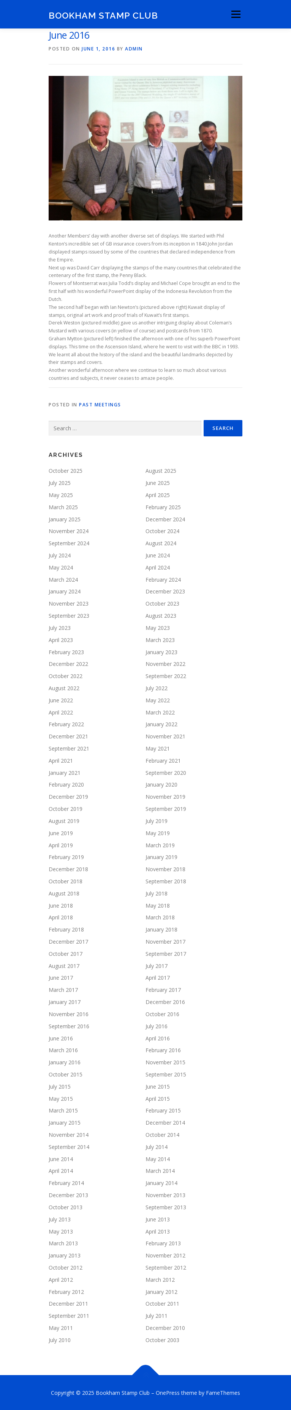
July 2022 (157, 687)
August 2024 (161, 542)
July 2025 (60, 482)
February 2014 (66, 1182)
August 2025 (161, 470)
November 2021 (165, 736)
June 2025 (158, 482)
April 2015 (158, 1098)
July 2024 (60, 554)
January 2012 (161, 1291)
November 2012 (165, 1255)
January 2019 (161, 856)
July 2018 (157, 892)
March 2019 (160, 844)
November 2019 (165, 796)
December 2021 (68, 736)
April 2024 (158, 566)
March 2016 (63, 1049)
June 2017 (61, 977)
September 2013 (166, 1206)
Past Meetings (100, 404)
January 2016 (65, 1061)
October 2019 (65, 808)
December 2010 (165, 1327)
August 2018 (64, 892)
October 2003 (162, 1339)
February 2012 (66, 1291)
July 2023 (60, 627)
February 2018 (66, 929)
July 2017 (157, 965)
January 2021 (65, 772)
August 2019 (64, 820)
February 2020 (66, 784)
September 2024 (69, 542)
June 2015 (158, 1085)
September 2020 (166, 772)
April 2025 (158, 494)
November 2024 (69, 530)
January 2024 (65, 591)
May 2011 (61, 1327)
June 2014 (61, 1158)
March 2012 (160, 1279)
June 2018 (61, 904)
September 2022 (166, 675)
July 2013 (60, 1218)
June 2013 (158, 1218)
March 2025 (63, 506)
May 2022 (158, 699)
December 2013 (68, 1194)
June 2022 (61, 699)
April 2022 (61, 711)
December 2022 (68, 663)
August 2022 (64, 687)
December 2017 (68, 940)
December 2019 (68, 796)
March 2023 (160, 639)
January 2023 (161, 651)
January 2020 (161, 784)
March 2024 (63, 578)
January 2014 (161, 1182)
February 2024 (163, 578)
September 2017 (166, 953)
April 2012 (61, 1279)
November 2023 (69, 603)
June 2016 (61, 1037)
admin (134, 49)
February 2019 (66, 856)
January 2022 (161, 723)
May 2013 (61, 1230)
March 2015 (63, 1110)
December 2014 (165, 1122)
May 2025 (61, 494)
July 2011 (157, 1315)
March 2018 (160, 917)
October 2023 (162, 603)
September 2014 (69, 1146)
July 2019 (157, 820)
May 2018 (158, 904)
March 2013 (63, 1242)
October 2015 (65, 1073)
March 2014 (160, 1170)
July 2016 (157, 1025)
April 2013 (158, 1230)
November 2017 (165, 940)
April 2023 (61, 639)
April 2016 (158, 1037)
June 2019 (61, 832)
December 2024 (165, 518)
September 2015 (166, 1073)
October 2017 (65, 953)
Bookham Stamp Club (103, 15)
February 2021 (163, 759)
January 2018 (161, 929)
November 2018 (165, 868)
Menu (235, 14)
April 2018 (61, 917)
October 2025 (65, 470)
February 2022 (66, 723)
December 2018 (68, 868)
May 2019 (158, 832)
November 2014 (69, 1134)
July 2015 (60, 1085)
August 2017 (64, 965)
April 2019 (61, 844)
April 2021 (61, 759)
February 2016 (163, 1049)
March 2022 (160, 711)
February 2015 (163, 1110)
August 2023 (161, 614)
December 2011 (68, 1303)
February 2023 (66, 651)
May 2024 (61, 566)
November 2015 (165, 1061)
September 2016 (69, 1025)
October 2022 (65, 675)
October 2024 (162, 530)
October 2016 (162, 1013)
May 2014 (158, 1158)
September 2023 (69, 614)
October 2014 (162, 1134)
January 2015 (65, 1122)
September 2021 (69, 747)
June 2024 (158, 554)
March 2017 (63, 989)
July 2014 (157, 1146)
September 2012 (166, 1266)
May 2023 (158, 627)
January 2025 (65, 518)
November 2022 (165, 663)
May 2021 (158, 747)
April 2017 (158, 977)
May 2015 (61, 1098)
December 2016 (165, 1001)
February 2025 (163, 506)
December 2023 (165, 591)
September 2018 (166, 880)
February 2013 (163, 1242)
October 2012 (65, 1266)
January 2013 (65, 1255)
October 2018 (65, 880)
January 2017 (65, 1001)
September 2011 (69, 1315)
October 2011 (162, 1303)
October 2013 (65, 1206)
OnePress (168, 1392)
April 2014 (61, 1170)
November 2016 (69, 1013)
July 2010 (60, 1339)
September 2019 (166, 808)
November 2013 (165, 1194)
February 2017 (163, 989)
